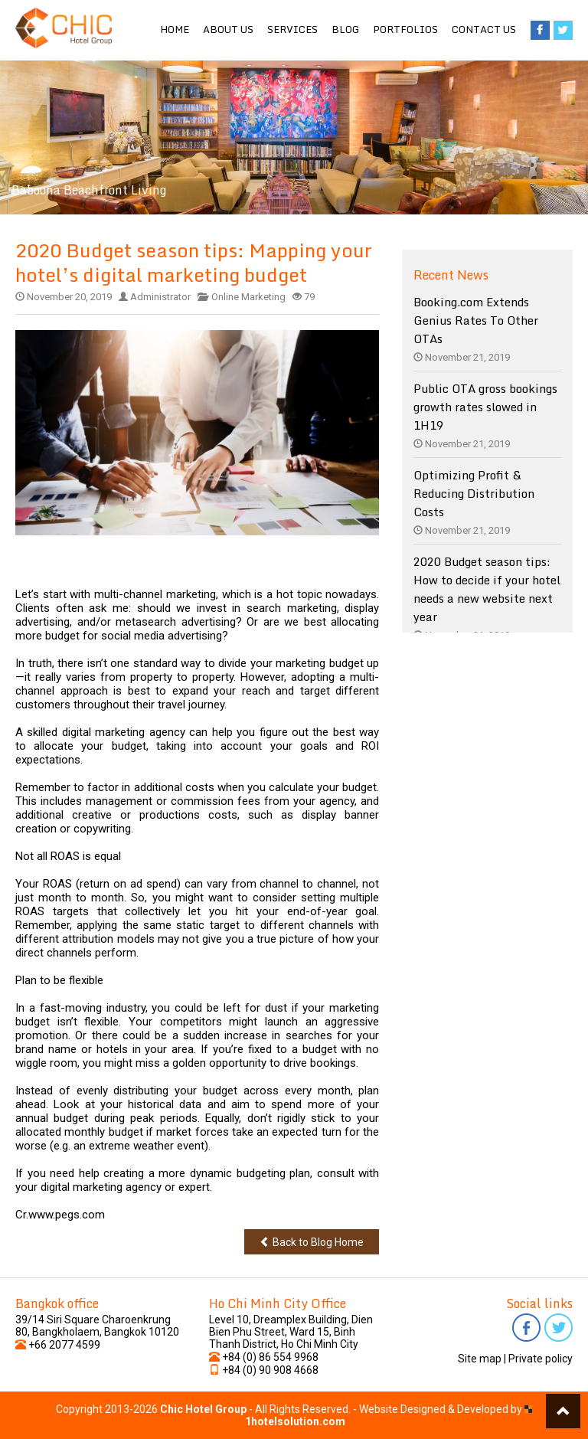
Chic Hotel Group (203, 1409)
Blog (345, 29)
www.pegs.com (66, 1215)
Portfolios (405, 29)
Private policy (540, 1358)
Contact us (484, 29)
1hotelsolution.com (295, 1421)
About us (228, 29)
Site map (479, 1358)
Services (292, 29)
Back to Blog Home (312, 1242)
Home (174, 29)
